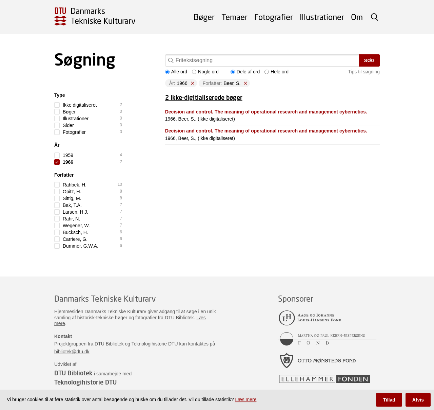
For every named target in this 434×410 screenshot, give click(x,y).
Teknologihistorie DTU (85, 382)
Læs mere (245, 399)
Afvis (418, 400)
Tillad (389, 400)
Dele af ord (245, 71)
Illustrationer (322, 17)
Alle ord (176, 71)
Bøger (204, 17)
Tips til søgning (364, 71)
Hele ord (276, 71)
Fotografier (273, 17)
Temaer (234, 17)
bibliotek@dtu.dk (72, 351)
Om (357, 17)
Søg (369, 60)
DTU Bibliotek (73, 373)
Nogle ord (205, 71)
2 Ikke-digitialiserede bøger (203, 97)
